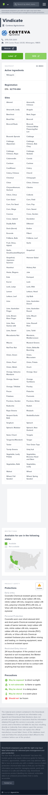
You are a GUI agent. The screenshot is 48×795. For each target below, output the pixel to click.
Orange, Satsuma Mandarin (13, 373)
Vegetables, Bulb (13, 464)
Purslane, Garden (13, 401)
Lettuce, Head (32, 292)
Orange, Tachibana (30, 380)
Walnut (9, 471)
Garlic (28, 243)
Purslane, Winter (33, 401)
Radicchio (10, 406)
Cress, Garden (32, 214)
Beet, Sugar (31, 114)
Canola (29, 158)
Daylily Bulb (11, 224)
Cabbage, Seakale (30, 152)
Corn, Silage (11, 209)
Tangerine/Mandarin (14, 440)
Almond (9, 102)
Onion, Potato (32, 362)
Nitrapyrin (10, 75)
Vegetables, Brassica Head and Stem (32, 456)
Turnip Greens (12, 449)
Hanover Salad (32, 258)
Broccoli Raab (12, 124)
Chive (8, 183)
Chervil (29, 173)
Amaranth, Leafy (13, 110)
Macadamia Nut (12, 335)
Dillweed (29, 224)
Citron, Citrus (11, 195)
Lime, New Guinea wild (11, 324)
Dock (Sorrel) (11, 228)
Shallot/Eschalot (32, 415)
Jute (28, 272)
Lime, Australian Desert (32, 302)
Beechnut (10, 114)
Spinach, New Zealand (32, 429)
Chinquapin (31, 178)
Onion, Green (11, 355)
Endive (29, 228)
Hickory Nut (31, 267)
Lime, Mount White (31, 317)
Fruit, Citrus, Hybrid (11, 244)
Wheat (29, 471)
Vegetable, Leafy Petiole (13, 455)
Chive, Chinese (32, 183)
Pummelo (30, 396)
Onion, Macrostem (31, 356)
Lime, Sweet (11, 331)
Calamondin (11, 158)
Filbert (28, 233)
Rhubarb (29, 411)
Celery (29, 168)
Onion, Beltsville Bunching (32, 349)
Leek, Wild (30, 287)
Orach (28, 367)
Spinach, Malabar (13, 428)
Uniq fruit (30, 449)
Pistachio (30, 391)
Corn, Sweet (31, 209)
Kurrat (8, 282)
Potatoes (10, 396)
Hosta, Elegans (12, 272)
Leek (28, 282)
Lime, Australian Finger (12, 309)
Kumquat (30, 277)
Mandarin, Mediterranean (32, 336)
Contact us (8, 783)
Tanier (8, 445)
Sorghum (10, 423)
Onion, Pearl (11, 362)
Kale (8, 277)
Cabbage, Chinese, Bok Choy (31, 143)
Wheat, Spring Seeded (32, 477)
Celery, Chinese (12, 173)
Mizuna (9, 343)
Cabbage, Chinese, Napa (12, 152)
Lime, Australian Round (32, 309)
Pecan (9, 391)
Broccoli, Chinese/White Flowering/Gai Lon (32, 128)
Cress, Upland (12, 219)
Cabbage (30, 136)
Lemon (9, 292)
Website (9, 48)
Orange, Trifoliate (13, 387)
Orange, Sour (31, 372)
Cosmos (9, 214)
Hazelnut (10, 267)
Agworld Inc (15, 792)
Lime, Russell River (31, 324)
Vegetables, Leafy (31, 465)
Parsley (29, 387)
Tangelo (29, 435)
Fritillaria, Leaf (32, 238)
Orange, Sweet (12, 379)
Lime (8, 301)
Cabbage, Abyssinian (10, 142)
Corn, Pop (30, 204)
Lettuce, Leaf (11, 296)
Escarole (9, 233)
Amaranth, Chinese (30, 103)
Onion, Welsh (11, 367)
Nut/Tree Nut (11, 348)
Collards (29, 195)
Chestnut (10, 178)
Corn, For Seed (12, 204)
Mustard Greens (33, 343)
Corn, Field (30, 200)
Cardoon (9, 163)
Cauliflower (11, 168)
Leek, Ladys (11, 287)
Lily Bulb (29, 296)
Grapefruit (30, 250)
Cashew (29, 163)
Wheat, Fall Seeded (10, 477)
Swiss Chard (11, 435)
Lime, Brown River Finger (11, 317)
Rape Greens (11, 411)
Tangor (29, 440)
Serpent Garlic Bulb (12, 416)
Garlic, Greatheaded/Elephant (14, 251)
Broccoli (29, 119)
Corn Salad (10, 200)
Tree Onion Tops (33, 445)
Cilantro (29, 187)
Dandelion (30, 219)
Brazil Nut (10, 119)
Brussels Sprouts (13, 136)
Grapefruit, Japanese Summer (10, 260)
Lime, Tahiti (30, 331)
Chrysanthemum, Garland (13, 188)
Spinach (29, 423)
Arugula (29, 110)
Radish (29, 406)
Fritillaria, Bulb (12, 238)
